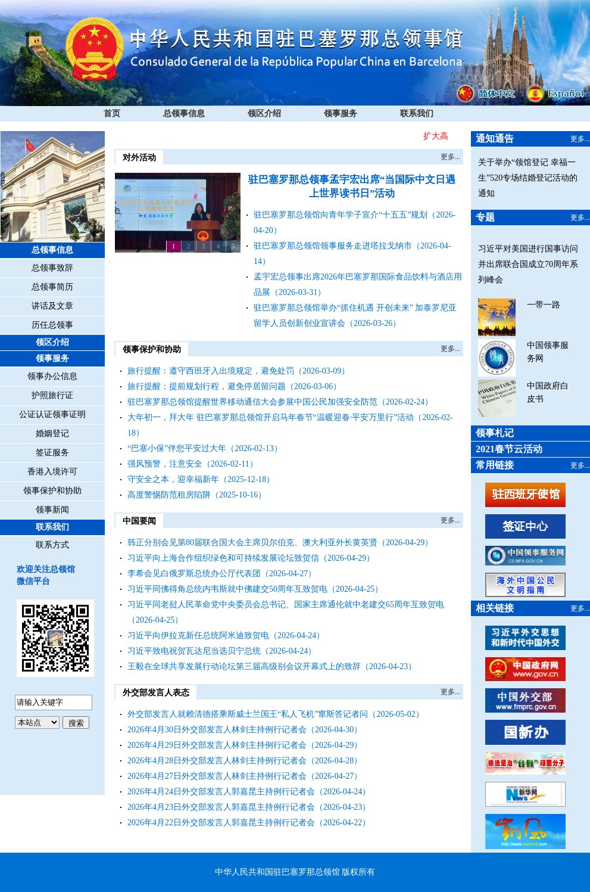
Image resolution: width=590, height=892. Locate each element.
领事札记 (495, 433)
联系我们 (416, 113)
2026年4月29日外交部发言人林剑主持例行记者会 (217, 745)
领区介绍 (264, 113)
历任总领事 (52, 325)
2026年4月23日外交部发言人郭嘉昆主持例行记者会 (221, 807)
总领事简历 (52, 286)
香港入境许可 (52, 471)
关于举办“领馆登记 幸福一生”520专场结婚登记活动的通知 (527, 178)
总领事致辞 (52, 267)
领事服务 (340, 113)
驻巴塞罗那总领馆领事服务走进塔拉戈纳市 (333, 245)
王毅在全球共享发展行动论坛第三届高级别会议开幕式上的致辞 (244, 666)
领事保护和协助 (52, 490)
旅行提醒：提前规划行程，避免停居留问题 (206, 386)
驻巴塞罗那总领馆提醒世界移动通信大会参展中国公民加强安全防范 (252, 401)
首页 (112, 113)
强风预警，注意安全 (164, 463)
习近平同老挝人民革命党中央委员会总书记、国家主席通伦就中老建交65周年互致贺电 (285, 604)
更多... (450, 157)
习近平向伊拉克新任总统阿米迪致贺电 (198, 635)
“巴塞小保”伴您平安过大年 (176, 448)
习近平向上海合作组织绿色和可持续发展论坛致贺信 (223, 558)
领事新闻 (52, 509)
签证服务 (52, 452)
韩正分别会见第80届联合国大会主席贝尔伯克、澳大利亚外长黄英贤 (252, 542)
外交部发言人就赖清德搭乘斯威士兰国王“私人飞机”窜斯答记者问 (247, 714)
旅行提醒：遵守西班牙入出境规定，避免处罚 (210, 370)
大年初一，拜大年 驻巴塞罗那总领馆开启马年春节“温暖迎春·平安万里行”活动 (270, 417)
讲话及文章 (52, 306)
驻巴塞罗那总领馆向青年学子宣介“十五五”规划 (340, 214)
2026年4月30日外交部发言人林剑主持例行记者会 (217, 729)
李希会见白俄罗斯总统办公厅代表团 (194, 573)
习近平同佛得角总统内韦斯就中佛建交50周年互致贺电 (227, 589)
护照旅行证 (52, 395)
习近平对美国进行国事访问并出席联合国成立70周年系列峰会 (528, 264)
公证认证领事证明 (52, 414)
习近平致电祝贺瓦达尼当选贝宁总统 (194, 651)
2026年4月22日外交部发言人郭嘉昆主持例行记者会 (221, 822)
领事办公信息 (52, 376)
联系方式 (52, 544)
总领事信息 (184, 113)
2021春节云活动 (509, 449)
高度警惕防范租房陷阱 (169, 494)
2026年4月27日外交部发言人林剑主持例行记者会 (217, 776)
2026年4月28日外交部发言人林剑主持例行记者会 (217, 760)
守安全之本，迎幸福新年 (173, 479)
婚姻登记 (52, 433)
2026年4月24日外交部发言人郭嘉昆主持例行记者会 (221, 791)
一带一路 (543, 304)
